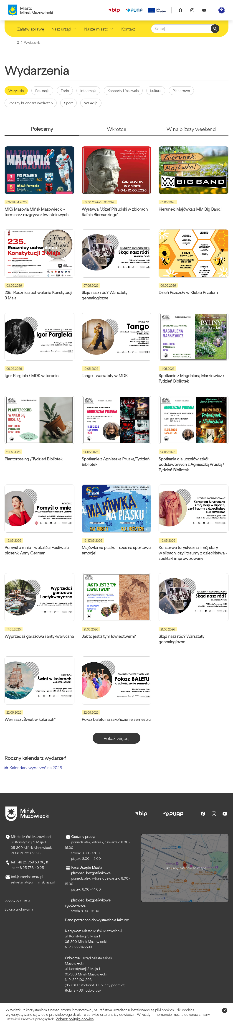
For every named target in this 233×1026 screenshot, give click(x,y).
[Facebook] (180, 10)
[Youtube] (204, 10)
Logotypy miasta (17, 900)
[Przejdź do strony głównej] (27, 814)
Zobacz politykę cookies (75, 1018)
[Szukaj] (185, 28)
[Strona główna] (18, 42)
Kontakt (128, 29)
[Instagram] (192, 10)
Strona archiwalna (19, 909)
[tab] (42, 130)
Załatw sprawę (30, 29)
